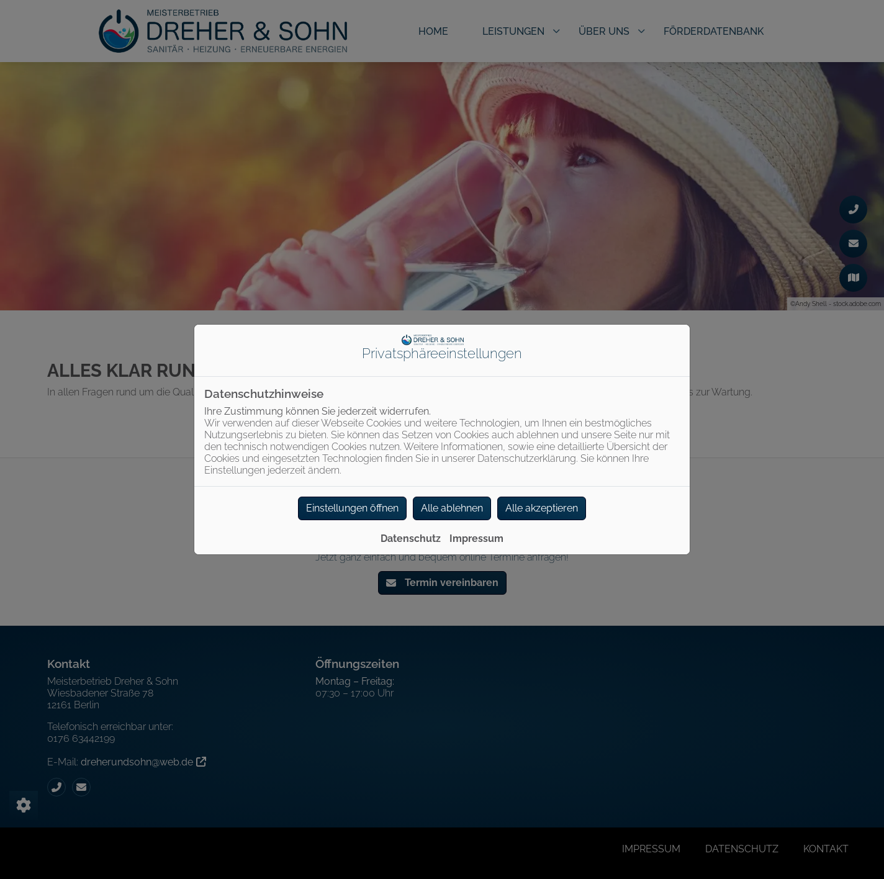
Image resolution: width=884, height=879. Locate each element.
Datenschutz (411, 538)
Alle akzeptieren (541, 508)
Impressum (476, 538)
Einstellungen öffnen (352, 508)
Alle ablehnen (452, 508)
